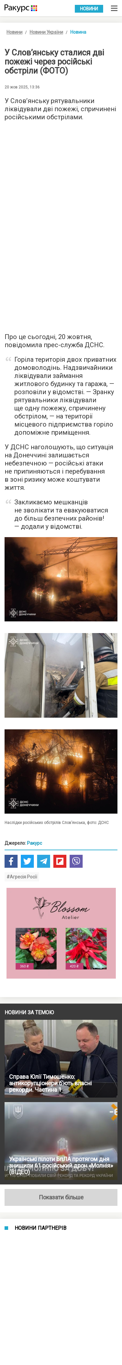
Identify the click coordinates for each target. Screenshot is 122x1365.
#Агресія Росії (22, 876)
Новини (89, 8)
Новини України (46, 32)
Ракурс (34, 843)
